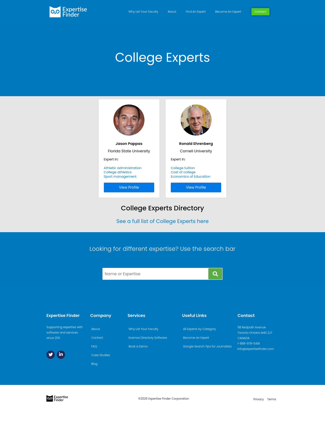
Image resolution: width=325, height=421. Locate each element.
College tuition (183, 168)
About (172, 12)
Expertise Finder (63, 315)
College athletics (118, 172)
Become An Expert (228, 12)
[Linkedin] (61, 355)
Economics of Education (190, 176)
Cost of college (183, 172)
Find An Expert (196, 12)
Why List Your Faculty (143, 12)
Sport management (120, 176)
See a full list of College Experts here (162, 221)
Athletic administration (123, 168)
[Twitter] (50, 355)
